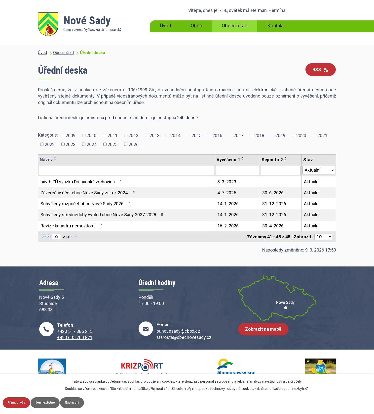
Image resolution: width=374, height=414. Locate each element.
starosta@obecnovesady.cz (184, 337)
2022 (50, 144)
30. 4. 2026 (273, 225)
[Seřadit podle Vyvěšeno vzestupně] (243, 157)
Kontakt (275, 26)
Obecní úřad (234, 26)
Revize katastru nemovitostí (72, 225)
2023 (70, 144)
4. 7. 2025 (226, 192)
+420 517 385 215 (74, 331)
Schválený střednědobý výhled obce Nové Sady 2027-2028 (102, 214)
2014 (175, 135)
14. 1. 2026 (228, 203)
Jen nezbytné (55, 402)
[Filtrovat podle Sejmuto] (281, 170)
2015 (196, 135)
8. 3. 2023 (226, 181)
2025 (112, 144)
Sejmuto (272, 159)
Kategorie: (48, 135)
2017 (238, 135)
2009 (70, 135)
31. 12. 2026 (274, 203)
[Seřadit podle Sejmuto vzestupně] (285, 157)
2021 (322, 135)
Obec (196, 26)
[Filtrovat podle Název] (126, 170)
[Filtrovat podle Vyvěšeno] (237, 170)
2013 (154, 135)
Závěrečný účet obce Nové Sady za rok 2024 (88, 192)
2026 (134, 144)
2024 (92, 144)
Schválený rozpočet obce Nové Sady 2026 (86, 203)
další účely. (294, 380)
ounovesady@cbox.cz (178, 331)
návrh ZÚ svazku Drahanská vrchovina (82, 181)
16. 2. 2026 (228, 225)
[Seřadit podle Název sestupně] (55, 159)
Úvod (165, 26)
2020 (301, 135)
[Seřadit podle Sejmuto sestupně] (285, 159)
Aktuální (312, 181)
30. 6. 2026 (273, 192)
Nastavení (89, 402)
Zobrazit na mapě (265, 332)
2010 (91, 135)
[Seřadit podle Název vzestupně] (55, 157)
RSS (318, 70)
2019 (280, 135)
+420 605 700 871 (74, 337)
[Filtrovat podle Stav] (318, 170)
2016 (217, 135)
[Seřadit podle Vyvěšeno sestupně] (243, 159)
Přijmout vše (20, 402)
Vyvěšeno (228, 159)
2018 (259, 135)
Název (46, 159)
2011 (112, 135)
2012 (133, 135)
